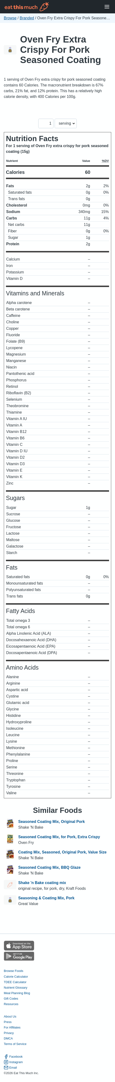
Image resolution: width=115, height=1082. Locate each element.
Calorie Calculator (16, 976)
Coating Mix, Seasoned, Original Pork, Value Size (62, 852)
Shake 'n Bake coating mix (42, 883)
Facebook (13, 1056)
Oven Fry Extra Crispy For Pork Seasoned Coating (60, 49)
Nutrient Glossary (15, 987)
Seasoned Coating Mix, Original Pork (51, 822)
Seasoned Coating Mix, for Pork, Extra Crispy (59, 837)
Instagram (13, 1062)
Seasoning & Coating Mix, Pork (46, 898)
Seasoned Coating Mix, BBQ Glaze (49, 867)
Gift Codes (11, 998)
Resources (11, 1004)
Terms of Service (15, 1044)
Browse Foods (13, 971)
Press (8, 1022)
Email (10, 1067)
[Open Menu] (107, 7)
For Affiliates (12, 1027)
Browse (10, 18)
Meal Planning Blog (17, 993)
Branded (27, 18)
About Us (10, 1016)
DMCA (8, 1038)
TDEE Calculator (15, 982)
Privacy (9, 1033)
